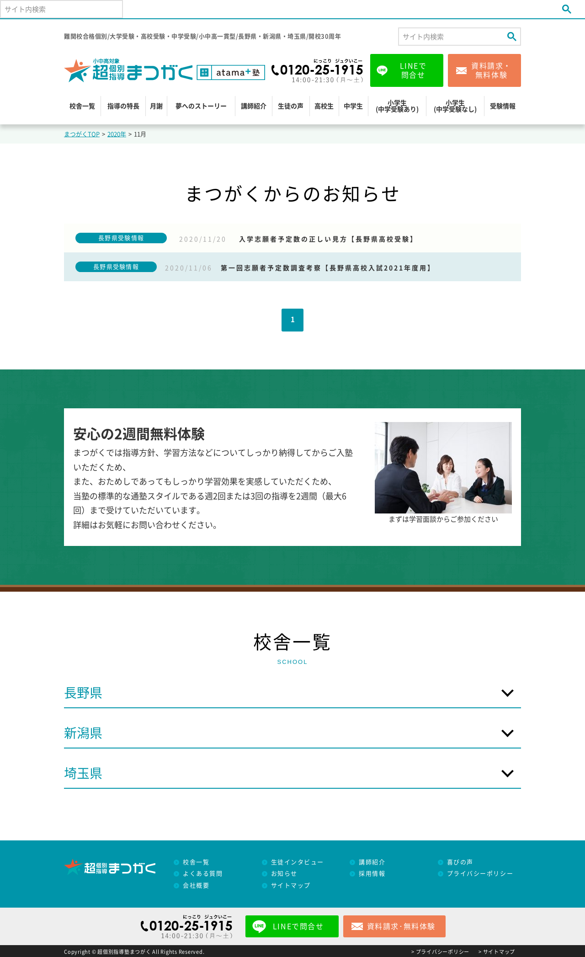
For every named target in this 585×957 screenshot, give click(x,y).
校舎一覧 (82, 106)
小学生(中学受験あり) (397, 106)
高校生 (324, 106)
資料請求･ (401, 926)
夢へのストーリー (201, 106)
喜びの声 (460, 862)
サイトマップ (291, 885)
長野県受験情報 (121, 238)
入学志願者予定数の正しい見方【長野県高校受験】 (328, 239)
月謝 (156, 106)
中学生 (353, 106)
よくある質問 (203, 874)
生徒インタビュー (297, 862)
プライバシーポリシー (480, 874)
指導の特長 (123, 106)
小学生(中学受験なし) (455, 106)
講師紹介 (253, 106)
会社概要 (196, 885)
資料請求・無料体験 (491, 70)
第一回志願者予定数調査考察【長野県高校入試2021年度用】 (328, 268)
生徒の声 (290, 106)
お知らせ (284, 874)
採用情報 (372, 874)
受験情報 (503, 106)
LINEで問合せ (413, 70)
